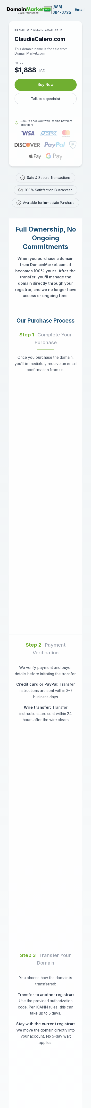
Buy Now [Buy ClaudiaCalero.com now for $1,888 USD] (46, 84)
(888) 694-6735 (61, 10)
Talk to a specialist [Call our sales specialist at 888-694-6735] (45, 99)
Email (79, 9)
